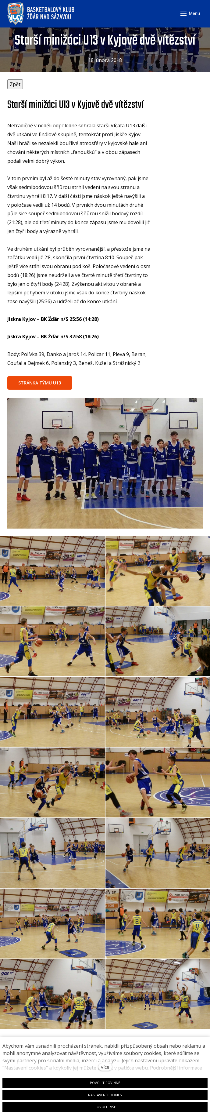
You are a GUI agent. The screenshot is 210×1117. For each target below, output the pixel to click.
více (105, 1067)
